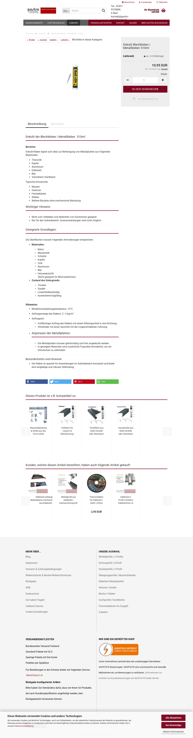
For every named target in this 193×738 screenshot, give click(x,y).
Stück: (164, 74)
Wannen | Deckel (107, 587)
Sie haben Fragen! (35, 599)
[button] (128, 2)
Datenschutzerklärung (23, 726)
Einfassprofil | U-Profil (110, 562)
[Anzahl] (145, 80)
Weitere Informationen (173, 731)
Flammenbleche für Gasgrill (113, 606)
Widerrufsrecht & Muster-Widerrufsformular (48, 575)
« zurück (42, 40)
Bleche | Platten (107, 593)
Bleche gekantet (34, 23)
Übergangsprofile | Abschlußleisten (117, 575)
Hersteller (57, 124)
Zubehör (73, 23)
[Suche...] (66, 10)
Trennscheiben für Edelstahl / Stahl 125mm (96, 500)
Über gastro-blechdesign (154, 23)
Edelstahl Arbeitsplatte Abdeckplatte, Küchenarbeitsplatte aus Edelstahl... (46, 500)
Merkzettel (161, 2)
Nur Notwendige (173, 725)
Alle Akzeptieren (173, 718)
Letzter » (65, 40)
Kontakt (120, 23)
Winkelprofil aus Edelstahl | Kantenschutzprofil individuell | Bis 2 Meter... (68, 500)
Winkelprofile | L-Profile (111, 556)
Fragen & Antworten (101, 23)
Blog (28, 556)
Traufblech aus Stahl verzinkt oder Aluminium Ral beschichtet (96, 431)
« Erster (31, 40)
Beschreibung (37, 124)
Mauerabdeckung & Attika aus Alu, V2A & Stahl (38, 431)
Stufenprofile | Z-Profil (110, 569)
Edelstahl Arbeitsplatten (111, 581)
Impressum (32, 562)
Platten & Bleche (56, 23)
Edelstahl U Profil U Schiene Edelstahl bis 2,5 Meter (125, 500)
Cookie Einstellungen (37, 611)
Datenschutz (32, 593)
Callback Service (34, 606)
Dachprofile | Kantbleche (112, 599)
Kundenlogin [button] (145, 2)
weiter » (54, 40)
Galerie (133, 23)
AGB (28, 587)
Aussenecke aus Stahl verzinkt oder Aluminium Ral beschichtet (125, 431)
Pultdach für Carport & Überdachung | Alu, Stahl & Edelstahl (67, 431)
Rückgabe (31, 581)
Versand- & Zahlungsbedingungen (44, 569)
